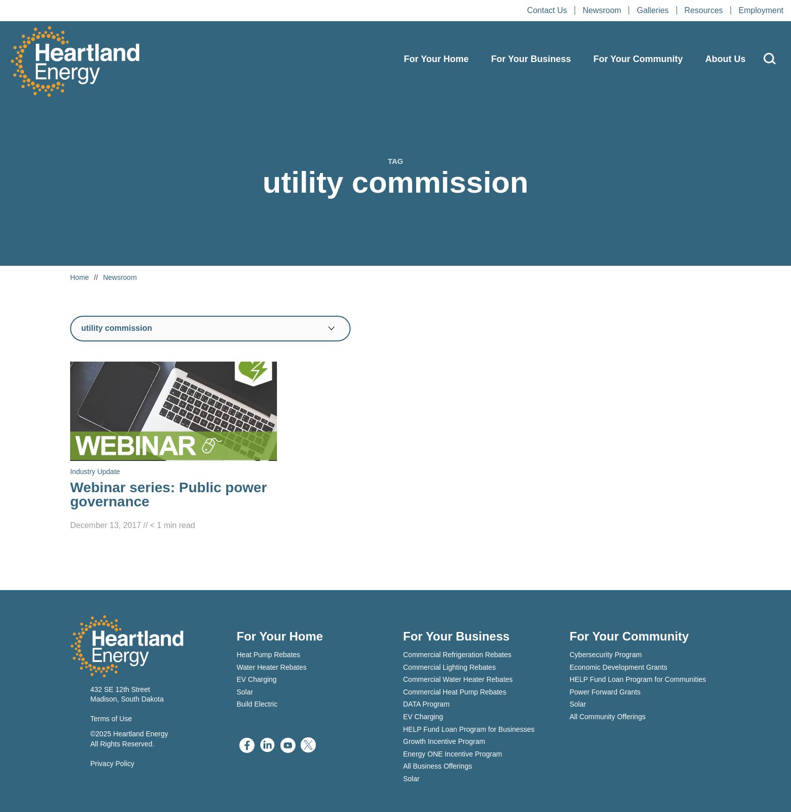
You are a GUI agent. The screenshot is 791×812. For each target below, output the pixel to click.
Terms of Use (111, 719)
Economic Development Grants (618, 667)
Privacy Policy (112, 764)
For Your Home (436, 59)
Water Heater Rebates (272, 667)
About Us (725, 59)
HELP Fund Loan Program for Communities (638, 679)
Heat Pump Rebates (268, 655)
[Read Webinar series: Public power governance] (173, 447)
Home (79, 277)
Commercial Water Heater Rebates (458, 679)
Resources (704, 10)
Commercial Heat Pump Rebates (454, 692)
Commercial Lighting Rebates (449, 667)
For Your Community (638, 59)
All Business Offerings (437, 766)
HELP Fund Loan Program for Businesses (468, 729)
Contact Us (547, 10)
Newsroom (602, 10)
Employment (761, 10)
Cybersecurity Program (606, 655)
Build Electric (257, 704)
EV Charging (256, 679)
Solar (245, 692)
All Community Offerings (608, 717)
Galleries (652, 10)
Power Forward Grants (605, 692)
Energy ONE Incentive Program (452, 754)
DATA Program (426, 704)
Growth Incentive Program (444, 741)
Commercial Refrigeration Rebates (457, 655)
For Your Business (531, 59)
